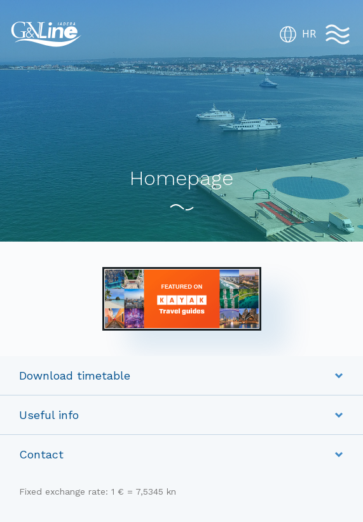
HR (297, 34)
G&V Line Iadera (46, 34)
